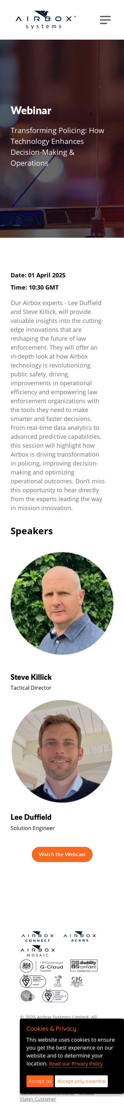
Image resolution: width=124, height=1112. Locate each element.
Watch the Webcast (62, 854)
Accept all (40, 1081)
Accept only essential (81, 1081)
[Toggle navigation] (105, 19)
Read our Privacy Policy (76, 1063)
